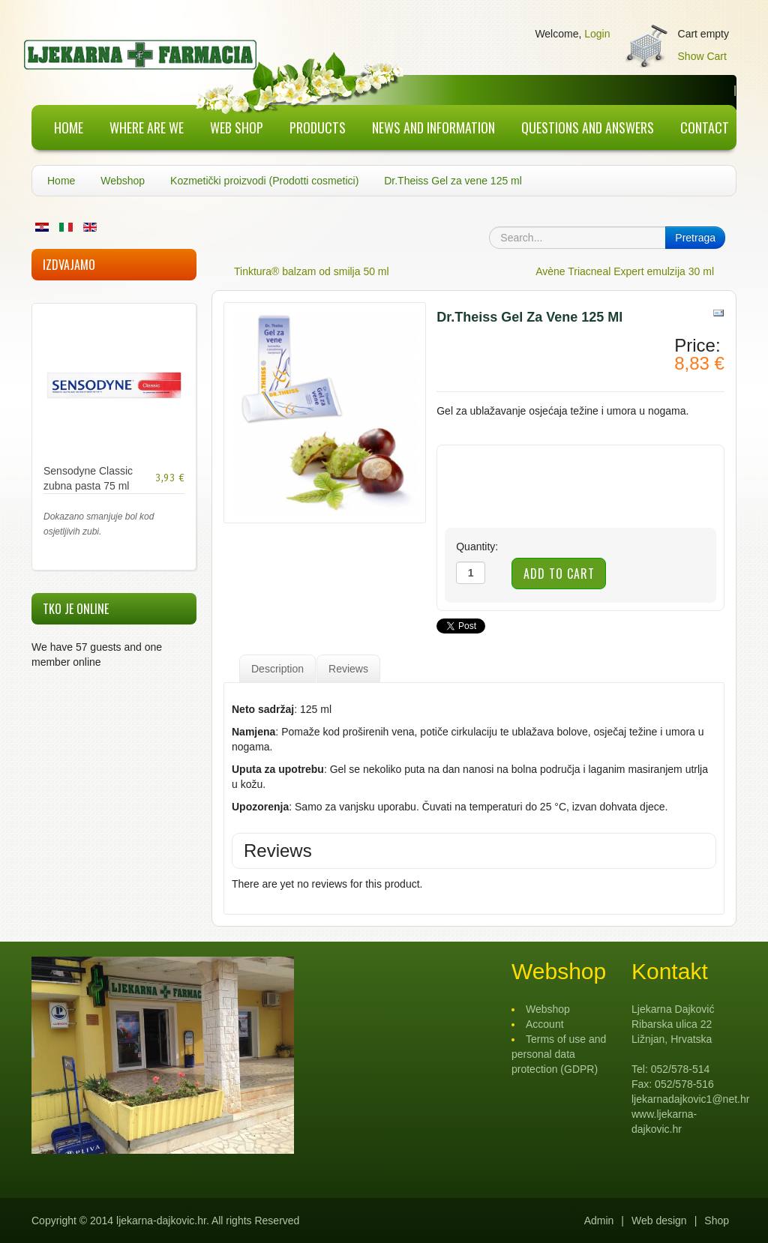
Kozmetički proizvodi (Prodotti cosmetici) (264, 181)
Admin (599, 1221)
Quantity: (477, 547)
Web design (659, 1221)
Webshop (122, 181)
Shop (716, 1221)
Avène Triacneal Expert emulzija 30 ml (625, 271)
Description (277, 669)
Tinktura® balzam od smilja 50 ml (311, 271)
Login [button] (597, 34)
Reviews (348, 669)
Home (61, 181)
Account (545, 1024)
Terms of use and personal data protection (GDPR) (559, 1054)
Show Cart (702, 56)
